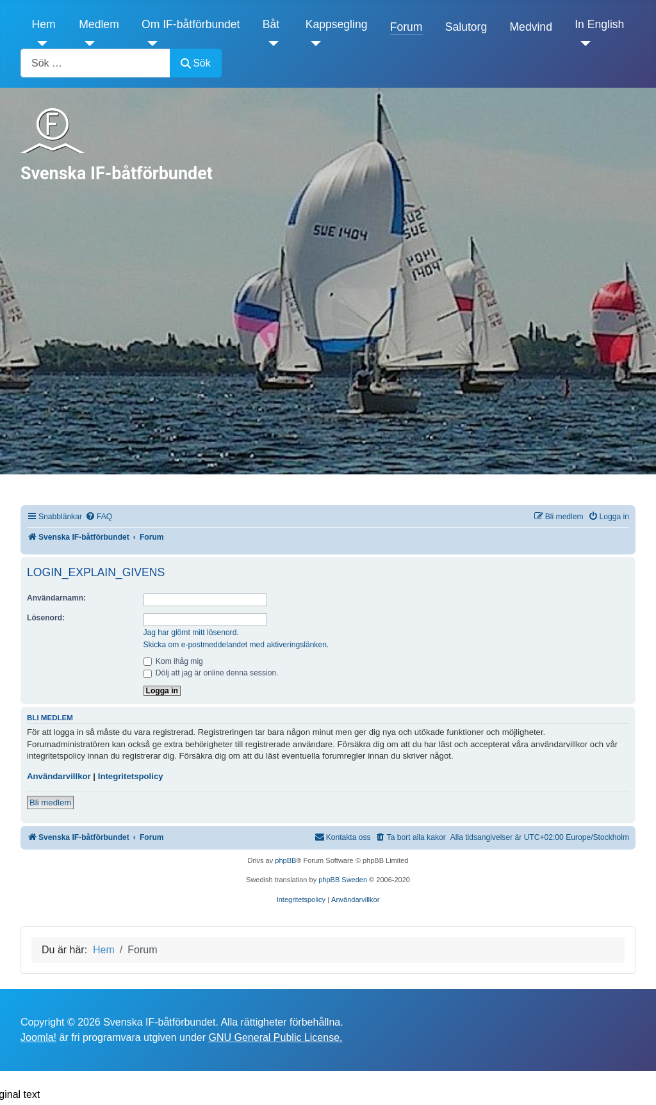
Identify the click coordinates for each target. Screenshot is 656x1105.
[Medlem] (87, 43)
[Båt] (271, 43)
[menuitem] (98, 517)
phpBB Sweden (342, 879)
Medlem (99, 24)
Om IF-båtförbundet (191, 24)
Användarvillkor (59, 776)
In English (599, 24)
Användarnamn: (56, 597)
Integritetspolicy (130, 776)
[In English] (583, 43)
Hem (44, 24)
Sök (196, 63)
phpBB (285, 860)
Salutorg (466, 26)
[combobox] (95, 63)
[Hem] (40, 43)
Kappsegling (337, 24)
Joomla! (38, 1037)
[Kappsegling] (314, 43)
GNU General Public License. (275, 1037)
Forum (406, 26)
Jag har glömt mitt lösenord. (191, 632)
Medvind (530, 26)
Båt (271, 24)
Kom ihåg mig (173, 661)
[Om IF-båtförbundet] (150, 43)
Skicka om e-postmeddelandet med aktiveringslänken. (236, 644)
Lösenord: (46, 617)
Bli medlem (50, 802)
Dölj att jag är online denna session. (211, 672)
